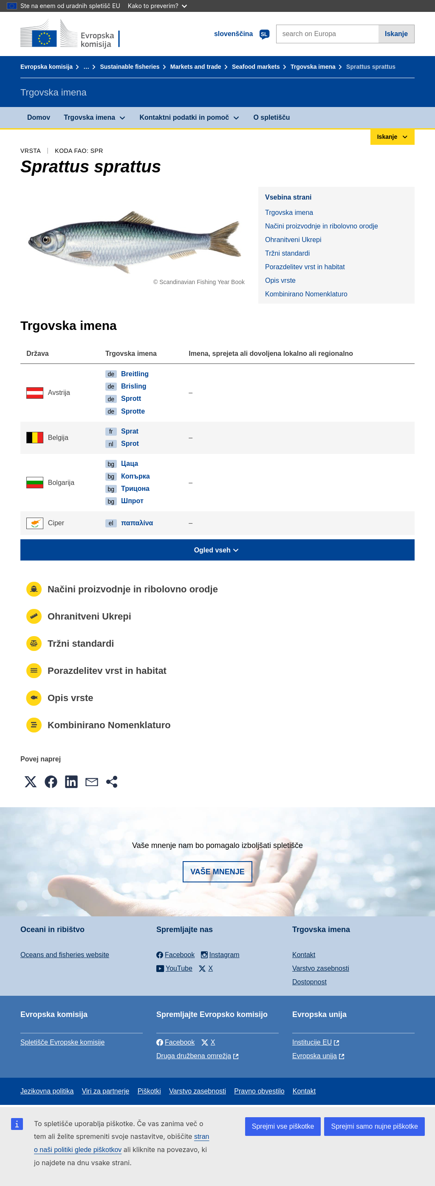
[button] (30, 781)
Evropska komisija (46, 66)
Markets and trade (195, 66)
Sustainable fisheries (129, 66)
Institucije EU (312, 1042)
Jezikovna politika (46, 1091)
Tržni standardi (287, 253)
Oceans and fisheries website (64, 954)
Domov (38, 117)
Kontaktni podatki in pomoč (184, 117)
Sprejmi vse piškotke (283, 1126)
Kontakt (303, 954)
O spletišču (271, 117)
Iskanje (396, 33)
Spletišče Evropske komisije (62, 1042)
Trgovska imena (313, 66)
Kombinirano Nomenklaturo (306, 294)
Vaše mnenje (217, 872)
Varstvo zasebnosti (320, 968)
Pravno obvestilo (259, 1091)
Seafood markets (256, 66)
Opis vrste (280, 280)
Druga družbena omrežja (193, 1055)
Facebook (175, 1042)
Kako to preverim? (157, 5)
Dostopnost (309, 982)
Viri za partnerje (106, 1091)
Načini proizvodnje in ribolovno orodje (321, 226)
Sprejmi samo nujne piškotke (374, 1126)
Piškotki (149, 1091)
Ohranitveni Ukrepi (293, 239)
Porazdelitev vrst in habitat (305, 266)
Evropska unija (314, 1055)
